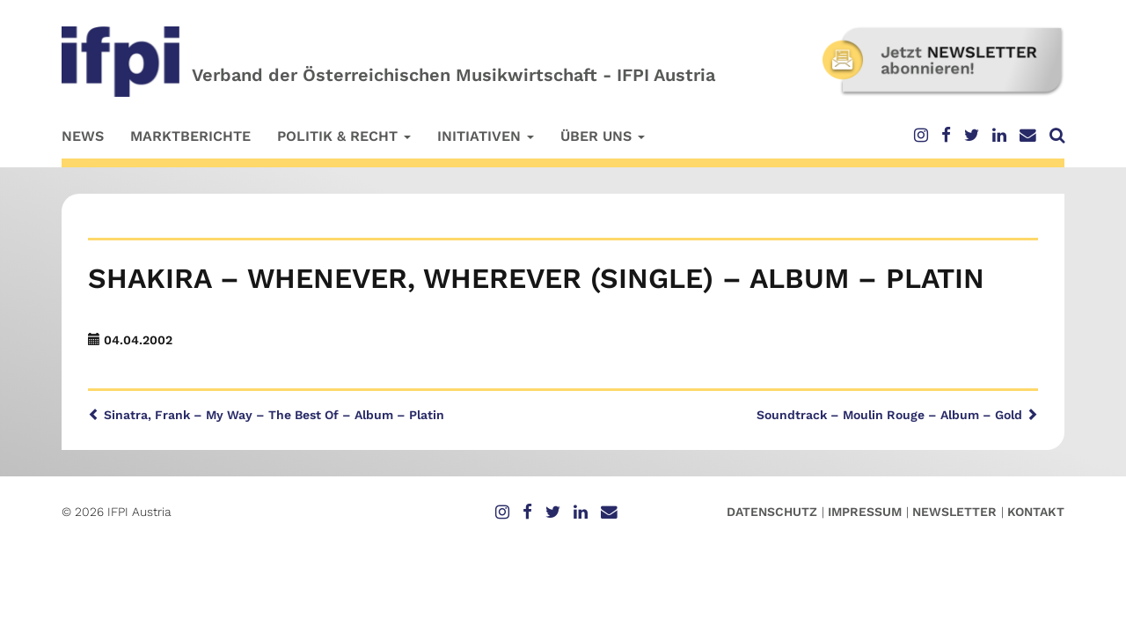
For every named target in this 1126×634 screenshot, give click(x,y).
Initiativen (485, 136)
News (83, 136)
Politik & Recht (344, 136)
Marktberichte (190, 136)
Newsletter (954, 512)
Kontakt (1035, 512)
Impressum (865, 512)
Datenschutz (772, 512)
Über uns (602, 136)
